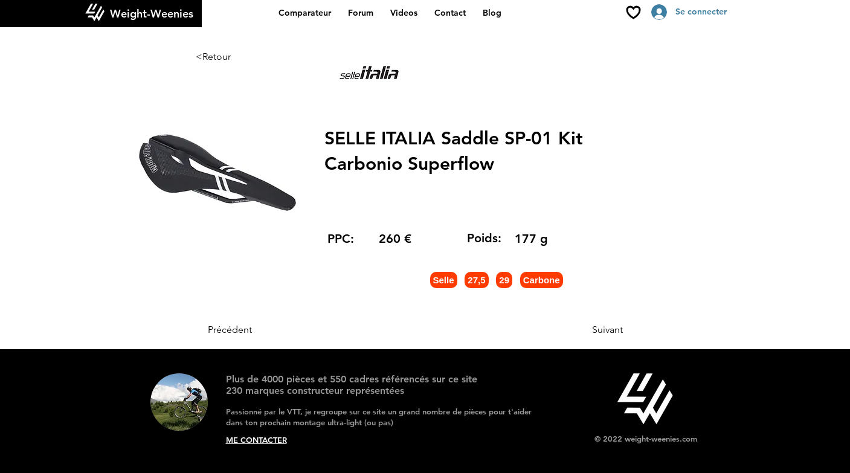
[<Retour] (235, 57)
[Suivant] (592, 330)
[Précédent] (248, 330)
